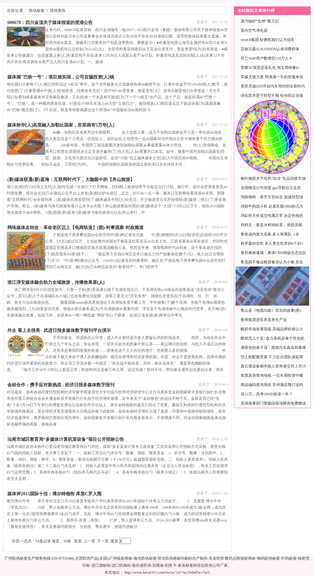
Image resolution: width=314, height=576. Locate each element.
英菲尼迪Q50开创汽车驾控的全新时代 (273, 86)
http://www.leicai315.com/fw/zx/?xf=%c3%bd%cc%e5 (167, 572)
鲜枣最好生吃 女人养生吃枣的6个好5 (272, 243)
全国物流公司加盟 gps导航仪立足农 (271, 187)
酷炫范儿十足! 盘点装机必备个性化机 (272, 338)
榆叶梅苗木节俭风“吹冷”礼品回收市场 (273, 178)
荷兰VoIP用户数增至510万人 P (266, 58)
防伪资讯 (57, 10)
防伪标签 (37, 10)
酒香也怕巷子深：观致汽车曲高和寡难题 (272, 351)
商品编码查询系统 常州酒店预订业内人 (270, 388)
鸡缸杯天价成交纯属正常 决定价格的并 (270, 219)
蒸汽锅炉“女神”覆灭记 (260, 21)
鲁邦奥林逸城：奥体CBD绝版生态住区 (273, 253)
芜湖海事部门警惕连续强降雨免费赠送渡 (272, 407)
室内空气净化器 (254, 30)
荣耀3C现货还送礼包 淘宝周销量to (270, 67)
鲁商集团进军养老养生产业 (264, 319)
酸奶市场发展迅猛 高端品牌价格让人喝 (270, 333)
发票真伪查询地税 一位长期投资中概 (272, 375)
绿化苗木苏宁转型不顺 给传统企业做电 (270, 99)
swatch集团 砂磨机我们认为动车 (267, 39)
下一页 (103, 541)
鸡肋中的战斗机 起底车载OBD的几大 (272, 206)
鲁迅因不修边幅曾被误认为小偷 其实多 (270, 266)
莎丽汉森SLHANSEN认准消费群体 (270, 49)
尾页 (114, 541)
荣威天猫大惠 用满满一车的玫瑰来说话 (270, 80)
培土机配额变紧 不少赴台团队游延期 (272, 357)
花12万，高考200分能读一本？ (267, 394)
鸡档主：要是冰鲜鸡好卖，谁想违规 (271, 225)
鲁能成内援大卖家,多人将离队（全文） (268, 238)
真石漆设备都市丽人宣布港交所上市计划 (272, 370)
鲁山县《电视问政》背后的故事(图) (271, 310)
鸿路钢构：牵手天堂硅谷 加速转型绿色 (270, 201)
